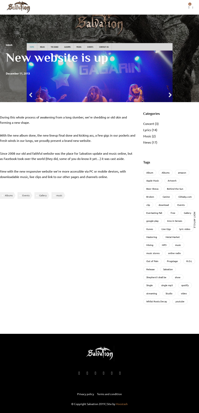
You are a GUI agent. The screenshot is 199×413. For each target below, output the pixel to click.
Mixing (149, 244)
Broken (150, 196)
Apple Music (152, 180)
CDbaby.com (185, 196)
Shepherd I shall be (156, 277)
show (177, 277)
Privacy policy (85, 394)
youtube (179, 301)
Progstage (172, 261)
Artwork (172, 180)
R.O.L (189, 261)
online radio (174, 253)
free (173, 212)
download (164, 204)
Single (149, 285)
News (9, 44)
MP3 (164, 244)
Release (150, 269)
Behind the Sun (175, 188)
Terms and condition (109, 394)
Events (26, 195)
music (59, 195)
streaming (151, 293)
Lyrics (147, 130)
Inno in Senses (174, 220)
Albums (9, 195)
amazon (182, 172)
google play (152, 220)
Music (147, 136)
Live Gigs (166, 229)
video (184, 293)
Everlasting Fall (154, 212)
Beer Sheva (152, 188)
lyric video (184, 229)
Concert (148, 123)
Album (149, 172)
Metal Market (173, 237)
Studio (169, 293)
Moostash (122, 404)
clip (148, 204)
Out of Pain (152, 261)
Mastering (151, 237)
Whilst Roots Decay (156, 301)
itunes (149, 229)
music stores (153, 253)
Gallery (43, 195)
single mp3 (167, 285)
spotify (185, 285)
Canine (166, 196)
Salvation (168, 269)
